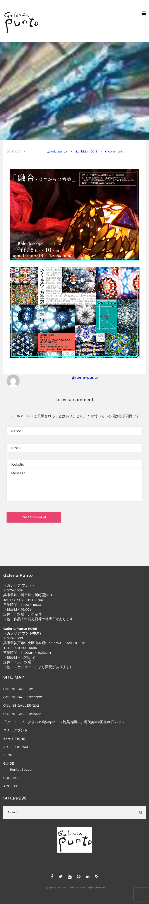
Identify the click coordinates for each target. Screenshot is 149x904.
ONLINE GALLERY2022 (22, 714)
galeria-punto (57, 151)
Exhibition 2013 (86, 151)
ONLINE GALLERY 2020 (22, 697)
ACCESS (10, 786)
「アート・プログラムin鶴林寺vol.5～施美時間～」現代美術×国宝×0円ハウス (64, 722)
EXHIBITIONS (14, 738)
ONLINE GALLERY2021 (22, 705)
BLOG (7, 755)
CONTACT (11, 778)
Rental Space (21, 769)
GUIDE (8, 763)
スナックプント (15, 730)
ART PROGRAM (15, 747)
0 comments (114, 151)
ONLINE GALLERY (18, 689)
